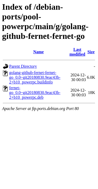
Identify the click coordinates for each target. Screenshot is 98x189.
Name (38, 52)
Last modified (77, 51)
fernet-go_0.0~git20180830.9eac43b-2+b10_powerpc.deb (34, 92)
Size (91, 52)
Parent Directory (23, 66)
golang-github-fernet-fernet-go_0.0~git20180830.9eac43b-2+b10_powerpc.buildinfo (34, 77)
